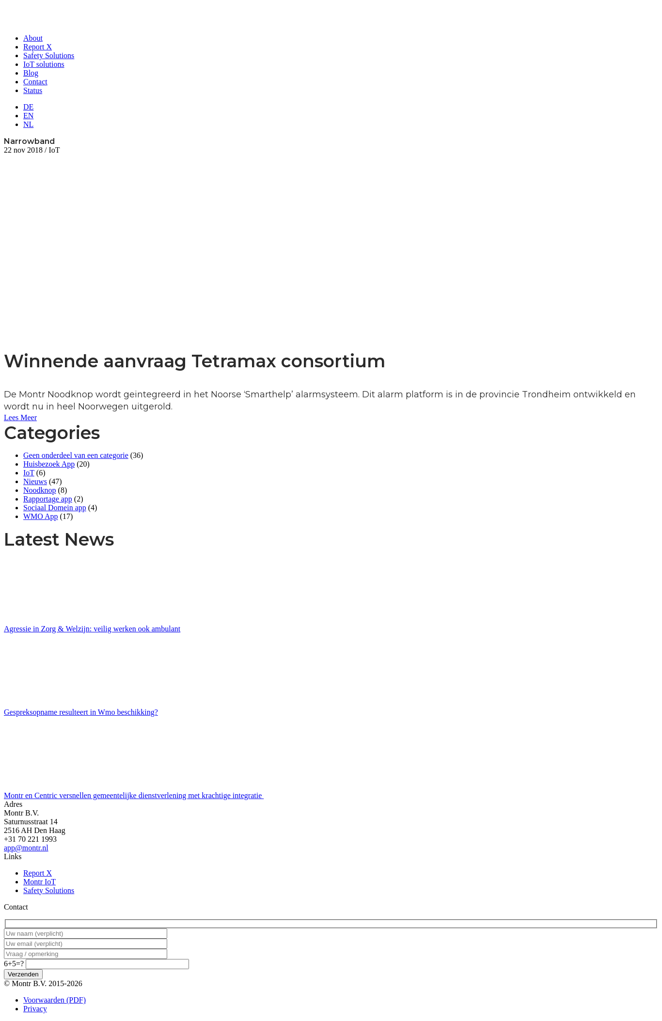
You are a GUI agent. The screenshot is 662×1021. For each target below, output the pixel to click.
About (33, 38)
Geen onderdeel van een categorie (75, 455)
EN (28, 115)
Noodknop (39, 490)
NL (28, 124)
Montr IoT (39, 882)
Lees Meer (20, 417)
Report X (37, 47)
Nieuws (35, 481)
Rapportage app (47, 499)
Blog (30, 73)
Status (32, 90)
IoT (28, 473)
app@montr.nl (26, 848)
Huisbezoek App (49, 464)
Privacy (35, 1009)
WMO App (40, 516)
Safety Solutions (48, 55)
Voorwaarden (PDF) (54, 1000)
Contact (35, 82)
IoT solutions (43, 64)
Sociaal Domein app (54, 507)
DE (28, 107)
